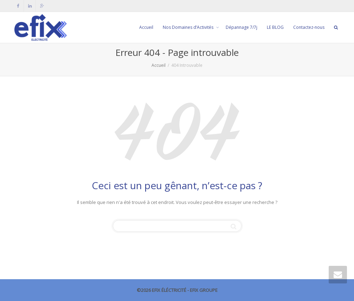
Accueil (146, 27)
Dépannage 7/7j (241, 27)
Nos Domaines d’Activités (188, 27)
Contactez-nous (308, 27)
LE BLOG (275, 27)
